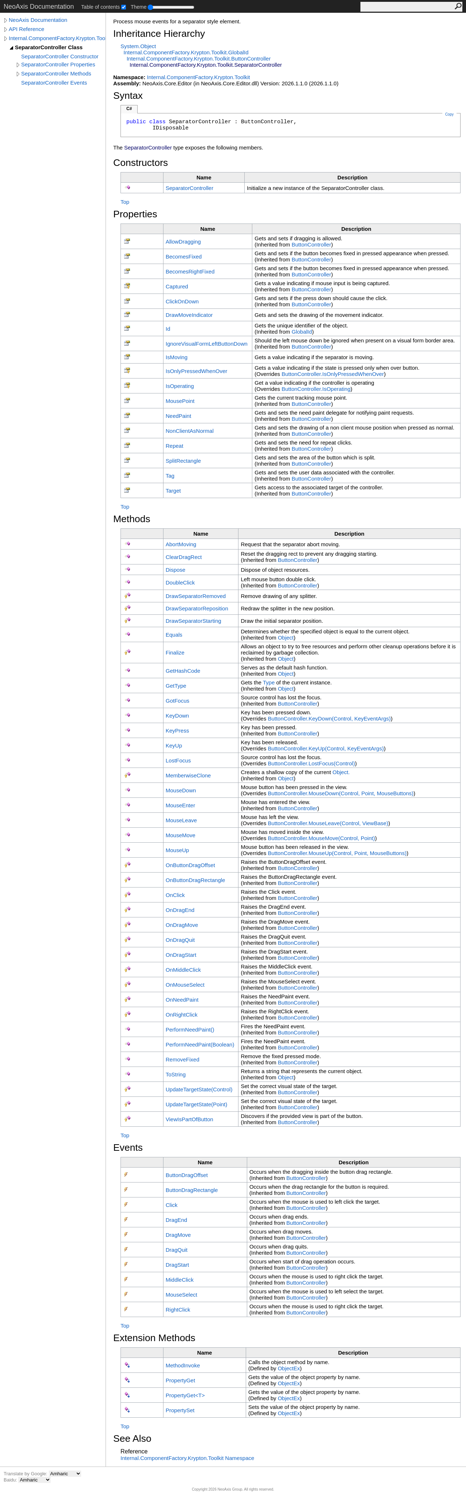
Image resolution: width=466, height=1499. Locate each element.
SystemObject (138, 46)
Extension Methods (154, 1337)
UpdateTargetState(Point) (196, 1104)
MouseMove (181, 835)
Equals (174, 635)
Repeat (174, 446)
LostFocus (178, 760)
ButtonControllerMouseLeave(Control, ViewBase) (328, 823)
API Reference (26, 29)
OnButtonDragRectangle (195, 880)
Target (173, 491)
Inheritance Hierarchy (159, 33)
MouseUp (177, 850)
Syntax (128, 95)
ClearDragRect (184, 557)
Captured (177, 286)
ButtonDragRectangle (192, 1190)
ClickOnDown (182, 301)
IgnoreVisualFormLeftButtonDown (207, 344)
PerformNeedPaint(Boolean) (200, 1044)
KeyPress (177, 730)
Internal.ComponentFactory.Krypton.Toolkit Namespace (187, 1458)
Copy (449, 114)
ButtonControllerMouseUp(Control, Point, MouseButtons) (337, 853)
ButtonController (311, 244)
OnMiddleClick (183, 970)
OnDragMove (182, 925)
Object (285, 637)
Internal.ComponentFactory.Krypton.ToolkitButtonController (199, 58)
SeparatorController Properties (58, 64)
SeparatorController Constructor (60, 56)
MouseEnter (180, 805)
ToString (176, 1074)
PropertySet (180, 1410)
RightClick (178, 1309)
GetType (176, 686)
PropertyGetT (185, 1395)
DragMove (178, 1235)
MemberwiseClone (188, 775)
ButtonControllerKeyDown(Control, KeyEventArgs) (329, 718)
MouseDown (181, 790)
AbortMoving (181, 544)
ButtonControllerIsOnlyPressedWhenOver (332, 374)
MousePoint (180, 401)
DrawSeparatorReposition (197, 608)
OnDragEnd (180, 910)
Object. (341, 772)
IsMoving (176, 357)
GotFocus (177, 701)
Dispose (175, 570)
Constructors (140, 162)
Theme (139, 7)
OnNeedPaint (182, 1000)
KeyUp (174, 745)
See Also (132, 1438)
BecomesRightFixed (190, 271)
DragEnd (176, 1220)
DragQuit (176, 1250)
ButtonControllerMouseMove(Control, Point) (321, 838)
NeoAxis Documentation (38, 20)
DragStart (177, 1265)
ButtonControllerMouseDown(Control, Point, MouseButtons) (341, 793)
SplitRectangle (183, 461)
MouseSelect (181, 1295)
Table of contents (100, 7)
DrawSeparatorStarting (193, 621)
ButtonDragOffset (187, 1175)
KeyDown (177, 715)
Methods (131, 518)
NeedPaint (178, 416)
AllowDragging (183, 241)
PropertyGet (180, 1380)
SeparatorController (189, 188)
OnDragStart (181, 955)
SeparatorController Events (54, 82)
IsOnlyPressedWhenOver (196, 371)
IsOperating (180, 386)
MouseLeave (181, 820)
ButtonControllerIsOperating (315, 389)
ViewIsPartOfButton (189, 1119)
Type (269, 682)
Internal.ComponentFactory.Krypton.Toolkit (57, 38)
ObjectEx (289, 1368)
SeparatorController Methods (56, 73)
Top (125, 202)
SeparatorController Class (49, 47)
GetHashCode (183, 671)
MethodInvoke (183, 1365)
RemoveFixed (183, 1059)
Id (168, 329)
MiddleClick (180, 1280)
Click (172, 1205)
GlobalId (302, 332)
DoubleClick (180, 582)
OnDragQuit (180, 940)
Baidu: (11, 1480)
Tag (170, 476)
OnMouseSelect (185, 985)
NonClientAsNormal (190, 431)
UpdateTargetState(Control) (199, 1089)
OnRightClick (182, 1014)
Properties (135, 214)
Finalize (175, 652)
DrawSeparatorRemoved (196, 596)
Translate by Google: (26, 1473)
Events (128, 1147)
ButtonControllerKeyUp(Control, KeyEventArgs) (326, 748)
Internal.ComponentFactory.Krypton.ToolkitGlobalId (185, 52)
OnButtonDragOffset (190, 865)
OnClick (175, 895)
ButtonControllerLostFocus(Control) (311, 763)
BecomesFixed (184, 256)
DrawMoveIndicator (189, 315)
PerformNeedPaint (190, 1029)
